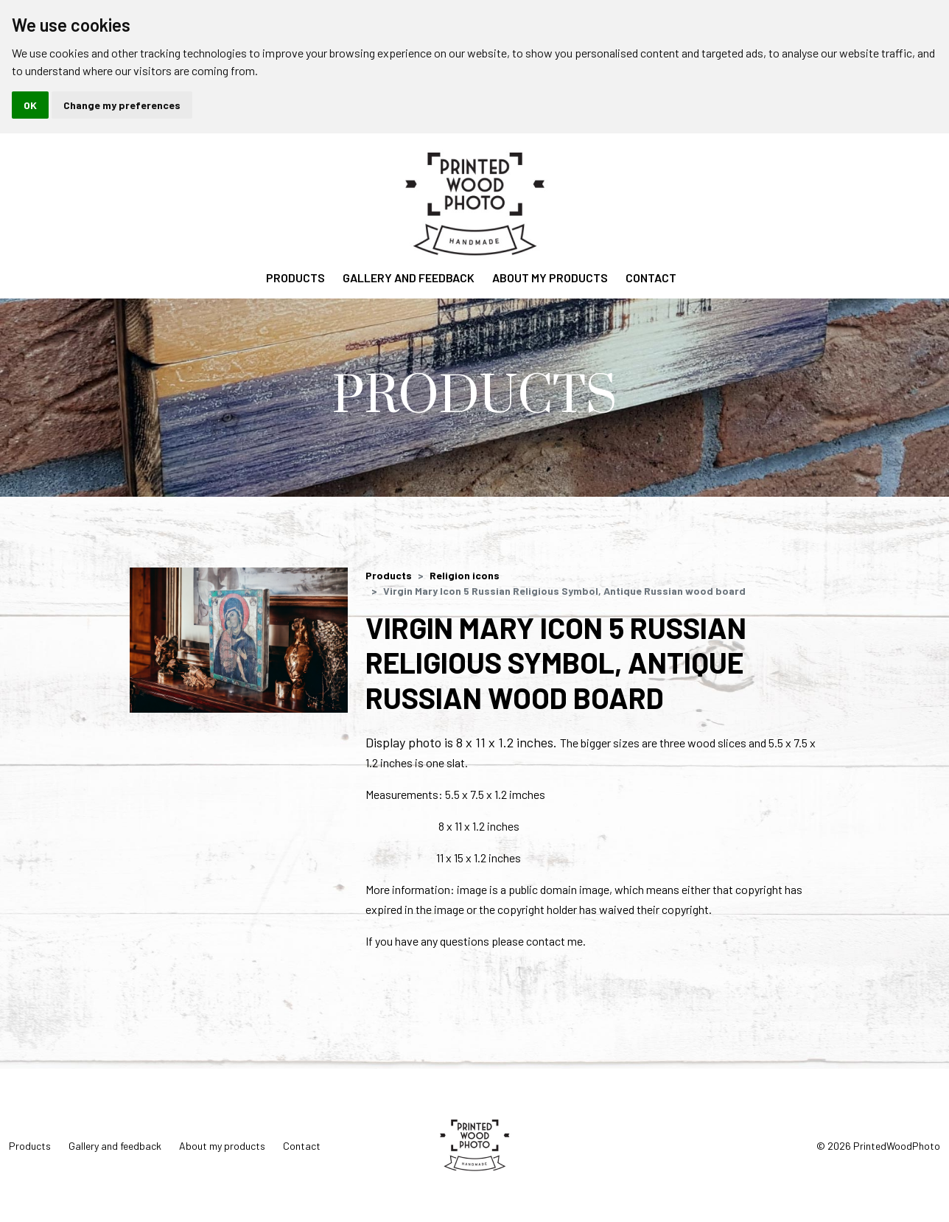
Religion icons (465, 575)
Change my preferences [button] (122, 105)
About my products (550, 277)
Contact (651, 277)
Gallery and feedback (408, 277)
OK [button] (30, 105)
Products (295, 277)
